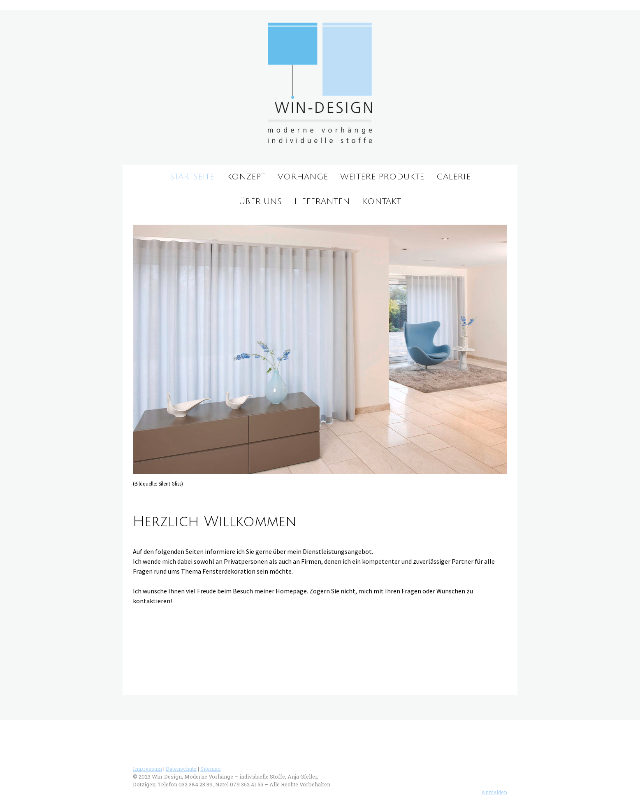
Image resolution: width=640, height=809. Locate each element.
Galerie (453, 176)
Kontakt (381, 201)
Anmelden (494, 792)
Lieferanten (322, 201)
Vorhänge (303, 176)
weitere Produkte (382, 176)
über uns (260, 201)
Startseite (192, 176)
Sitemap (210, 768)
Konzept (246, 176)
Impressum (147, 768)
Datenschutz (181, 768)
